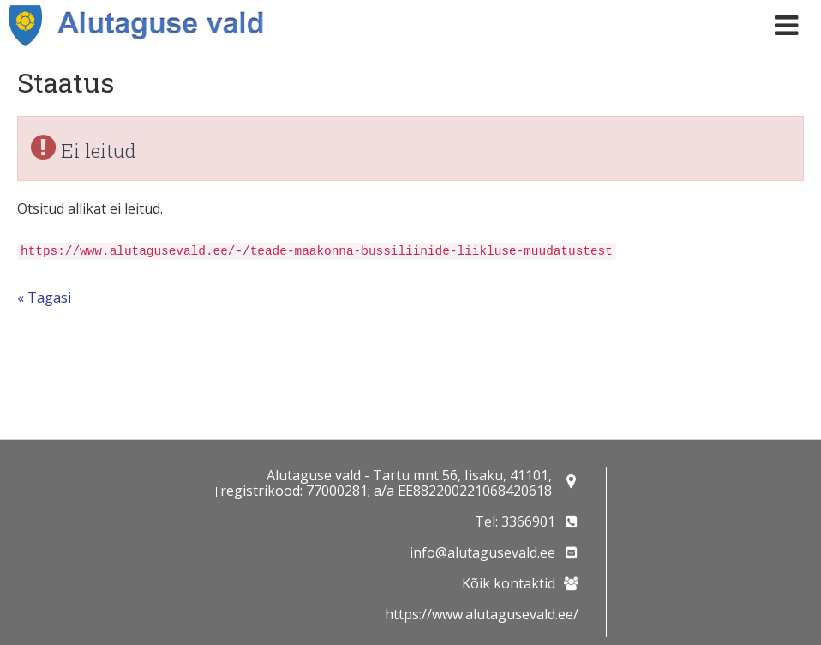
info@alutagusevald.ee (482, 552)
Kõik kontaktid (508, 583)
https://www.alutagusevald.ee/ (481, 614)
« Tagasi (44, 297)
